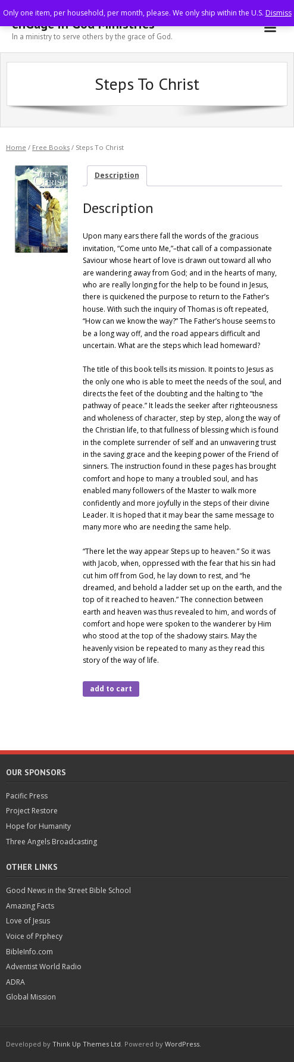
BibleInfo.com (29, 952)
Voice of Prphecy (34, 936)
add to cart (111, 689)
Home (16, 147)
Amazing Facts (30, 906)
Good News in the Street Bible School (68, 890)
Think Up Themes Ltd (86, 1043)
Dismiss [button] (278, 13)
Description (117, 175)
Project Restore (32, 811)
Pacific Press (27, 796)
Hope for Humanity (38, 826)
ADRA (15, 982)
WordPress (182, 1043)
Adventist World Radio (44, 966)
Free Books (51, 147)
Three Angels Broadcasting (51, 842)
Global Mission (31, 997)
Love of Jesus (28, 921)
